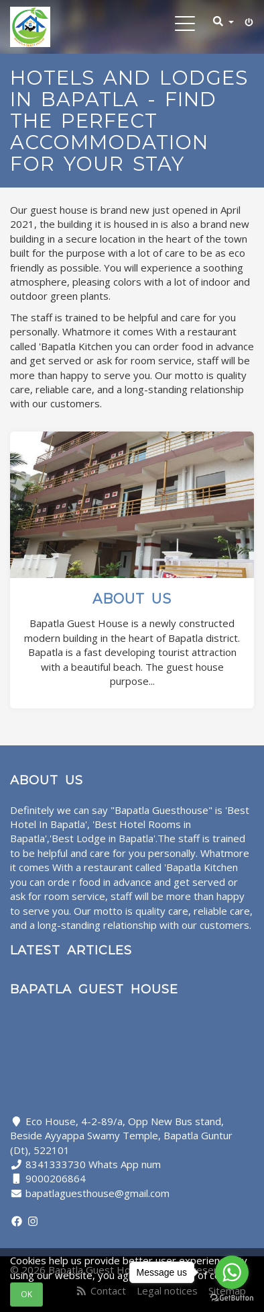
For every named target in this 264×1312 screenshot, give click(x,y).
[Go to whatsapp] (232, 1272)
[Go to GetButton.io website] (231, 1298)
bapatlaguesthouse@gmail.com (97, 1193)
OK (26, 1294)
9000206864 (55, 1178)
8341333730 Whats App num (93, 1164)
